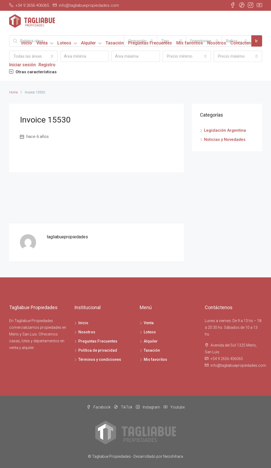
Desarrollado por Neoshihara (158, 456)
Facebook (99, 407)
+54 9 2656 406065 (226, 359)
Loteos (64, 43)
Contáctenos (243, 43)
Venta (42, 43)
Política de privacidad (97, 350)
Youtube (174, 407)
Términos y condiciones (99, 359)
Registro (46, 64)
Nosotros (216, 43)
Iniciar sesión (22, 64)
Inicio (26, 43)
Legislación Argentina (225, 130)
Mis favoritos (189, 43)
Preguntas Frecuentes (150, 43)
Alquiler (88, 43)
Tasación (114, 43)
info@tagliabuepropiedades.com (238, 365)
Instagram (148, 407)
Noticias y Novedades (224, 139)
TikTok (123, 407)
